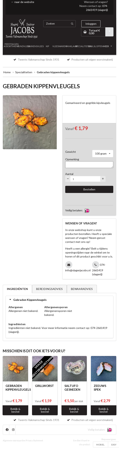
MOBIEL (100, 444)
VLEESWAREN (60, 46)
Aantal (69, 174)
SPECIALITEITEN (83, 46)
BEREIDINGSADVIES (49, 289)
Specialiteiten (23, 72)
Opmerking (72, 159)
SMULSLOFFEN (96, 46)
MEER (107, 46)
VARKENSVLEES (35, 46)
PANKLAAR (71, 46)
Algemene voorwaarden (14, 440)
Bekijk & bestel (15, 410)
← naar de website (22, 2)
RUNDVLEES (24, 46)
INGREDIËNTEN (17, 289)
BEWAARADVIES (82, 289)
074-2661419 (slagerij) (99, 269)
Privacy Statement (34, 440)
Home (7, 72)
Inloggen (90, 23)
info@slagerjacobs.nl (78, 270)
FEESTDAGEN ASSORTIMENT (12, 45)
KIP (47, 46)
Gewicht (70, 151)
